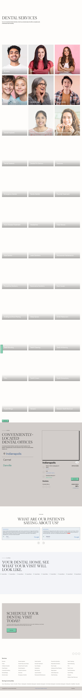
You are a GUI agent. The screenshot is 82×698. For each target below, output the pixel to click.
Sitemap (45, 688)
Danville (15, 684)
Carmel (12, 684)
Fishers (19, 684)
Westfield (73, 684)
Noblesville (68, 684)
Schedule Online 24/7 (50, 475)
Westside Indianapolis (31, 684)
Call (47, 471)
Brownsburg (7, 684)
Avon (3, 684)
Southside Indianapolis (60, 684)
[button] (77, 462)
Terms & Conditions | (41, 688)
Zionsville (78, 684)
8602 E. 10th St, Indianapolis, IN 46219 (52, 466)
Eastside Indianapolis (41, 684)
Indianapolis (23, 684)
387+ (77, 486)
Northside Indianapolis (50, 684)
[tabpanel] (60, 463)
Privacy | (36, 688)
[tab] (17, 453)
